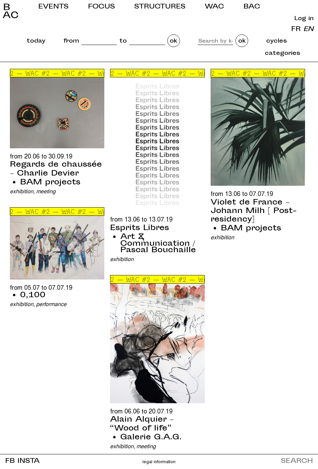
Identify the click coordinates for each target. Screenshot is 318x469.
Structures (159, 7)
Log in (304, 18)
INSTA (28, 461)
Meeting (46, 191)
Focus (101, 7)
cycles (276, 41)
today (36, 41)
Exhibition (21, 191)
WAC (214, 7)
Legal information (159, 461)
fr (296, 29)
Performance (51, 304)
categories (282, 53)
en (308, 29)
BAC (251, 7)
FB (10, 461)
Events (53, 7)
